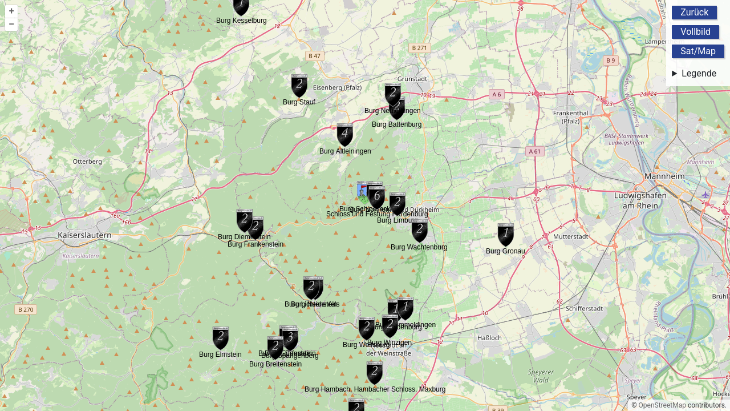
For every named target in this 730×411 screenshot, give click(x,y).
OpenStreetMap (662, 405)
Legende (699, 73)
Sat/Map (698, 51)
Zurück (694, 12)
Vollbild (695, 31)
